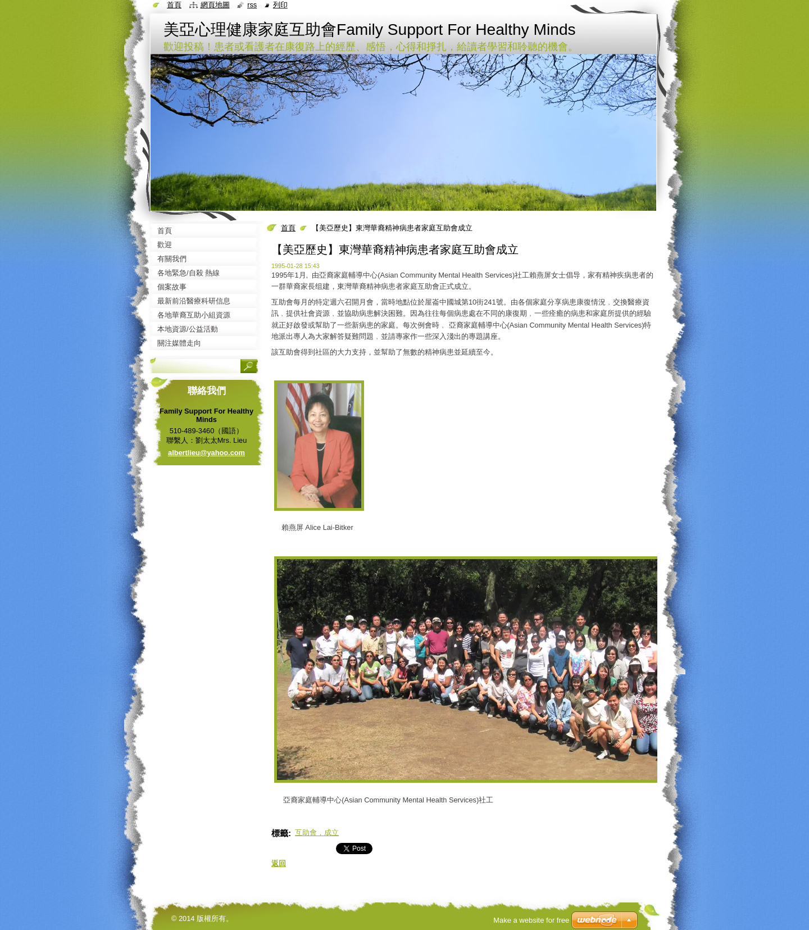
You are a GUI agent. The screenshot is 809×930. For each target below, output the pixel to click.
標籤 (279, 833)
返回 (278, 863)
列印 (280, 5)
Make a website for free (531, 920)
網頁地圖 (215, 5)
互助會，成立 (317, 832)
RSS (252, 5)
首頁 (288, 228)
